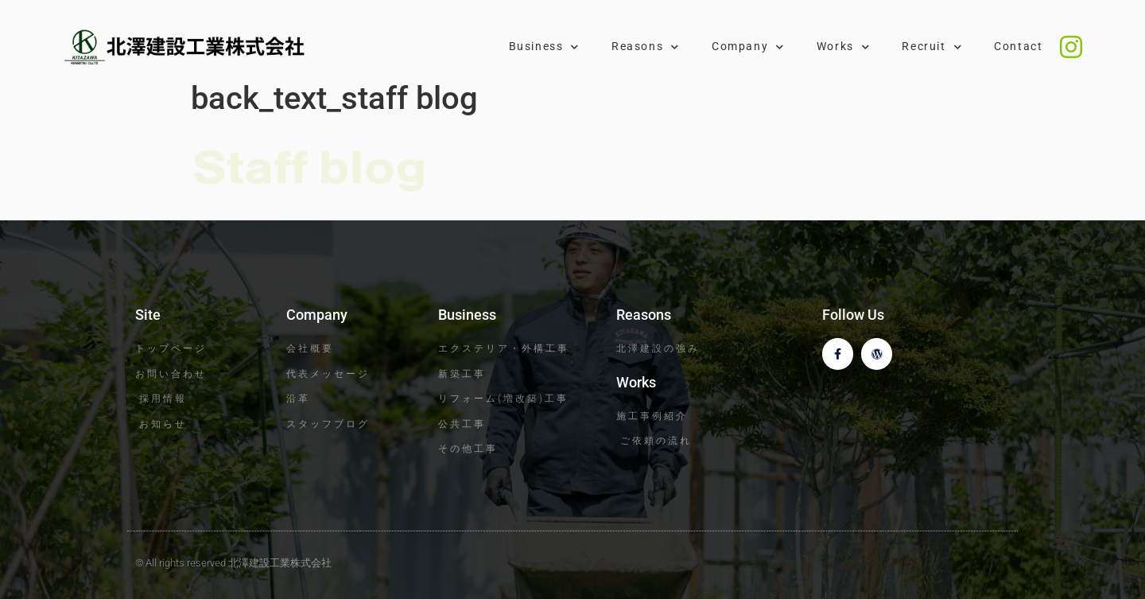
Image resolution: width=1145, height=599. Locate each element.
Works (844, 47)
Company (748, 47)
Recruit (932, 47)
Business (544, 47)
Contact (1018, 46)
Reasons (645, 47)
